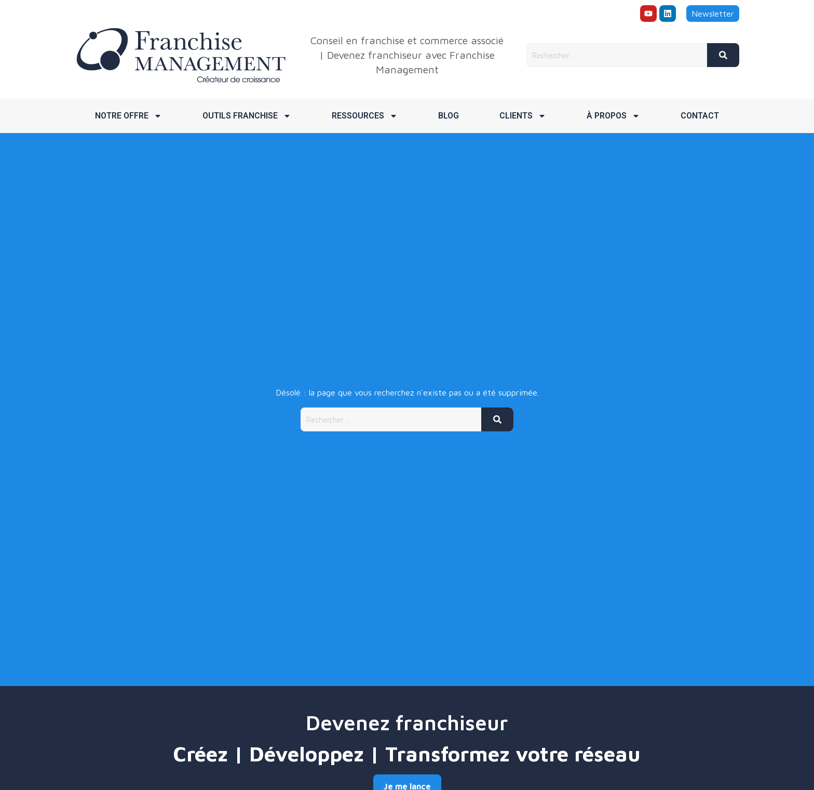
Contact (700, 116)
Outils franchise (246, 116)
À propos (613, 116)
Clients (522, 116)
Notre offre (128, 116)
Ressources (365, 116)
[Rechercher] (723, 55)
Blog (448, 116)
